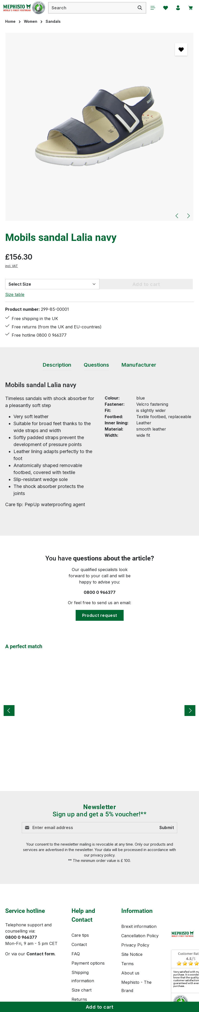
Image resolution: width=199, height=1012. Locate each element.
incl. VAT (11, 266)
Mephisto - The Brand (136, 988)
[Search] (138, 8)
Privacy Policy (135, 946)
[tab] (57, 366)
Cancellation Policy (140, 937)
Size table (14, 294)
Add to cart (99, 1007)
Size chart (81, 991)
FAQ (76, 955)
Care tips (80, 936)
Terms (127, 965)
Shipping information (83, 978)
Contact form (40, 955)
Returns (79, 1000)
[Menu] (152, 8)
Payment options (88, 964)
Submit (166, 829)
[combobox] (90, 8)
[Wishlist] (164, 8)
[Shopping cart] (190, 8)
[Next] (188, 216)
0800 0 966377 (100, 593)
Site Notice (132, 955)
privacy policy (103, 856)
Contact (79, 946)
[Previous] (177, 216)
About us (130, 974)
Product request (99, 616)
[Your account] (177, 8)
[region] (99, 127)
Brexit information (139, 927)
